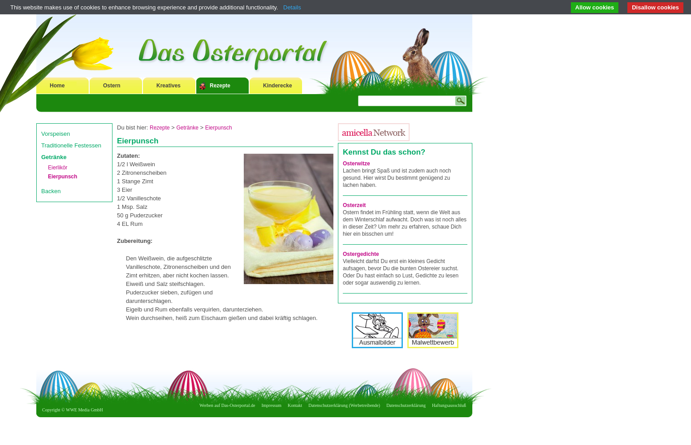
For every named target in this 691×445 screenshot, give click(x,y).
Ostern (112, 85)
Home (57, 85)
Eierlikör (57, 167)
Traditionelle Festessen (71, 145)
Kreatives (168, 85)
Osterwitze (356, 163)
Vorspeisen (55, 133)
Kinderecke (277, 85)
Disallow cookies (655, 7)
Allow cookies (594, 7)
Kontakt (295, 405)
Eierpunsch (62, 176)
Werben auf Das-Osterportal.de (227, 405)
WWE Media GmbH (84, 409)
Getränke (53, 157)
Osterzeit (354, 205)
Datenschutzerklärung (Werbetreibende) (344, 405)
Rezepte (220, 85)
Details (292, 7)
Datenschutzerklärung (406, 405)
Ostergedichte (361, 254)
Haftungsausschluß (449, 405)
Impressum (271, 405)
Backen (50, 191)
